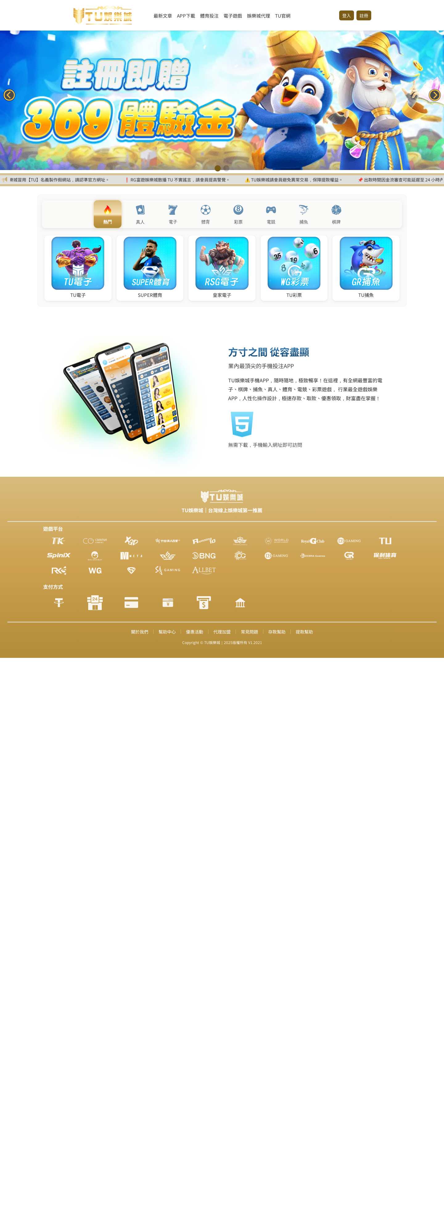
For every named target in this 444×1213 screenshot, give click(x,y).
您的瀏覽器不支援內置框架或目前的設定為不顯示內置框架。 (222, 606)
